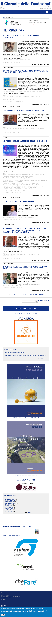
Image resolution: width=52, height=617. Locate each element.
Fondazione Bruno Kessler (12, 176)
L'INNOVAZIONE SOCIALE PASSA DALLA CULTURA (23, 110)
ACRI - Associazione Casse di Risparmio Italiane (18, 174)
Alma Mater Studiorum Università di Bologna (17, 179)
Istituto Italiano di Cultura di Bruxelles (16, 96)
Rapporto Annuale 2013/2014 (17, 527)
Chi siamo (4, 594)
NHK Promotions (37, 186)
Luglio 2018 (8, 505)
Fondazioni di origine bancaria (11, 596)
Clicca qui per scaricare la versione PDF (26, 417)
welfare (9, 60)
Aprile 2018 (8, 509)
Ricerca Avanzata (43, 301)
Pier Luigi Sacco (25, 60)
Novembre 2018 (10, 500)
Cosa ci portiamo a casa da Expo (18, 201)
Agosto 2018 (9, 504)
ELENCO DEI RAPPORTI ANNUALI (12, 535)
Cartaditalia (7, 98)
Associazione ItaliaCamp (39, 180)
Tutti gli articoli (43, 358)
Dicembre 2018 (9, 499)
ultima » (41, 294)
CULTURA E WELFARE (26, 318)
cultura (16, 60)
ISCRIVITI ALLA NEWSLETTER (26, 308)
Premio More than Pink (22, 180)
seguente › (34, 294)
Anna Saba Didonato (16, 287)
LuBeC (42, 174)
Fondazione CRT (8, 180)
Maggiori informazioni (38, 611)
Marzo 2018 (8, 511)
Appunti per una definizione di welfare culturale (21, 36)
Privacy (3, 599)
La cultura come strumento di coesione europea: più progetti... (26, 355)
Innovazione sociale (21, 128)
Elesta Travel (34, 183)
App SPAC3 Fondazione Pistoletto (14, 190)
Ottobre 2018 (9, 501)
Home (4, 17)
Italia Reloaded (8, 130)
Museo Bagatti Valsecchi (11, 184)
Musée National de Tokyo (22, 186)
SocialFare (18, 182)
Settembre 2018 (10, 503)
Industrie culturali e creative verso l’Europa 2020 (25, 268)
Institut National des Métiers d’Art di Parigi (17, 189)
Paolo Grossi (35, 96)
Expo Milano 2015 (11, 217)
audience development (37, 128)
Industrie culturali (9, 254)
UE (38, 254)
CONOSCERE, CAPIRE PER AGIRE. (14, 352)
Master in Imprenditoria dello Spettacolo (17, 177)
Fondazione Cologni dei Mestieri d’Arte (16, 183)
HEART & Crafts (8, 186)
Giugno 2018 (9, 507)
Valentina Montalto (16, 101)
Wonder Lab (38, 184)
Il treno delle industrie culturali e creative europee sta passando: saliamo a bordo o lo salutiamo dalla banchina (24, 230)
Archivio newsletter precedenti (26, 313)
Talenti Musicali (39, 179)
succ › (30, 512)
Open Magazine (14, 132)
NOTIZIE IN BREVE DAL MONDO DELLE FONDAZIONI (25, 141)
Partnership (5, 595)
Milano (21, 217)
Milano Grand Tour (27, 184)
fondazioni (10, 285)
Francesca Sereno (16, 192)
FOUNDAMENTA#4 (8, 182)
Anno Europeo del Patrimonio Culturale (26, 98)
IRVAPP (37, 174)
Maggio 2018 (9, 508)
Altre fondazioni (6, 598)
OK (3, 615)
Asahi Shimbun (7, 187)
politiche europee (30, 254)
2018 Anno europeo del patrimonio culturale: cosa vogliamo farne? (25, 72)
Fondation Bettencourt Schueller (25, 187)
